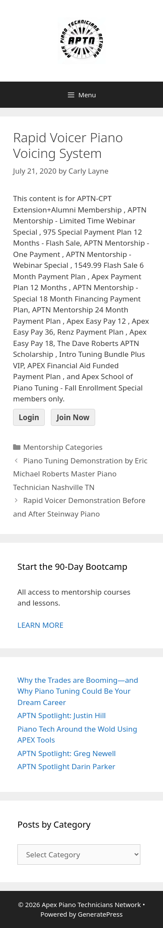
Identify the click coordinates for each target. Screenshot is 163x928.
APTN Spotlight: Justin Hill (61, 715)
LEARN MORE (40, 625)
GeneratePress (100, 914)
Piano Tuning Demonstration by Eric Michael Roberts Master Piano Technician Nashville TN (80, 473)
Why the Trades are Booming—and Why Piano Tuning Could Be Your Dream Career (77, 691)
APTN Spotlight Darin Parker (66, 766)
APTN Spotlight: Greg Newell (66, 753)
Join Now (73, 417)
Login (29, 417)
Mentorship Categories (63, 447)
